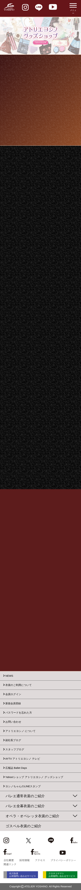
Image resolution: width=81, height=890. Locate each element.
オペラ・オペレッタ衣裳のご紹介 (32, 816)
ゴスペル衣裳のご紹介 (23, 826)
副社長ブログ (13, 740)
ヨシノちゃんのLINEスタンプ (23, 786)
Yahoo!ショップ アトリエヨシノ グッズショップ (34, 777)
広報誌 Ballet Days (16, 767)
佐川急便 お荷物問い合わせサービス (22, 874)
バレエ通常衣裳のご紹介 (25, 796)
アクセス (40, 860)
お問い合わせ (13, 721)
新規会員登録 (13, 703)
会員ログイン (13, 694)
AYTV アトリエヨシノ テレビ (22, 758)
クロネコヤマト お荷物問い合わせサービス (62, 874)
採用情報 (24, 860)
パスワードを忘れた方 (18, 712)
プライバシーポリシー (63, 860)
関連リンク (10, 864)
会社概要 (9, 860)
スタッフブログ (14, 749)
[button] (35, 52)
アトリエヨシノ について (20, 731)
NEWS (9, 675)
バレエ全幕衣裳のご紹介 (25, 806)
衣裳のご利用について (18, 685)
